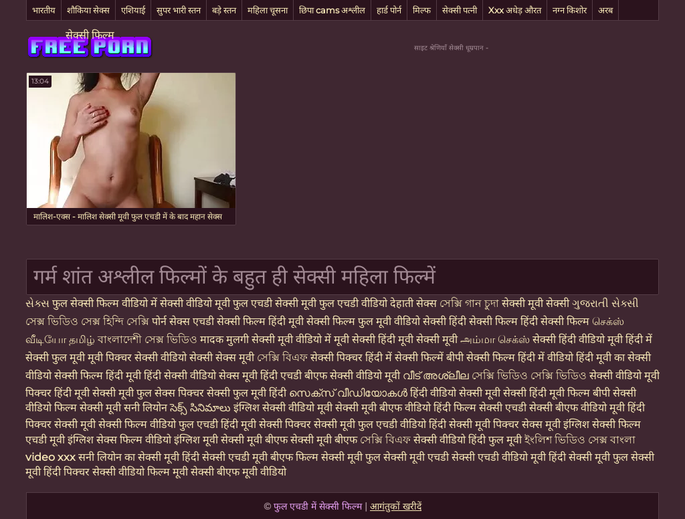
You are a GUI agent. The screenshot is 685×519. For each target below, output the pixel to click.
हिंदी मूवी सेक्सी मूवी (95, 393)
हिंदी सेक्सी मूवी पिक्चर (474, 424)
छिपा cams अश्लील (332, 10)
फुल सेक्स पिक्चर (170, 393)
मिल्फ (422, 10)
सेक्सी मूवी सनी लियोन (123, 407)
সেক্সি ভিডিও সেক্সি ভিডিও (529, 375)
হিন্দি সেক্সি (127, 321)
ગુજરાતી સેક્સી (605, 303)
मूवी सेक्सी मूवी (429, 339)
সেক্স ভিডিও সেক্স (62, 321)
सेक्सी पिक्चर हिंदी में (352, 357)
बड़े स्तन (224, 10)
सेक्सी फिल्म (90, 35)
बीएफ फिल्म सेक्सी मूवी (316, 457)
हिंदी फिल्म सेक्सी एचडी (479, 407)
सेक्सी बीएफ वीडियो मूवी (577, 407)
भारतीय (44, 10)
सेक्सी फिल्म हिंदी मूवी (99, 375)
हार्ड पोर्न (389, 10)
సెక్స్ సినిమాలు (201, 407)
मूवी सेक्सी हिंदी (366, 339)
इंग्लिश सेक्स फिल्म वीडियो (119, 439)
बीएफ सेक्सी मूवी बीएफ (311, 439)
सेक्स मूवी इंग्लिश (555, 424)
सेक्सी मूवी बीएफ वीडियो (383, 407)
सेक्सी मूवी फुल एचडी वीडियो (332, 303)
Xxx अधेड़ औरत (514, 10)
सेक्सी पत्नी (459, 10)
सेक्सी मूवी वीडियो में (291, 339)
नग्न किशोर (570, 10)
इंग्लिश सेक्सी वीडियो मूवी (282, 407)
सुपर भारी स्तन (179, 10)
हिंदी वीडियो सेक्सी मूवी (455, 393)
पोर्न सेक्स (172, 321)
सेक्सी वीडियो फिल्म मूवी (141, 471)
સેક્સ (38, 303)
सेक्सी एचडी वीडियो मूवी (499, 457)
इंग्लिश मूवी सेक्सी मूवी (219, 439)
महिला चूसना (268, 10)
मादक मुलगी (226, 339)
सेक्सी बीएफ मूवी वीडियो (238, 471)
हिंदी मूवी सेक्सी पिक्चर (266, 424)
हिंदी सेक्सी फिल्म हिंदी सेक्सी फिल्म (520, 321)
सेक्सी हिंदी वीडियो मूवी (578, 339)
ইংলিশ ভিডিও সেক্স (567, 439)
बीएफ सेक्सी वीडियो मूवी (353, 375)
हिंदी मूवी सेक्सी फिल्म (313, 321)
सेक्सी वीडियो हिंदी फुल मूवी (467, 439)
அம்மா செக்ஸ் (496, 339)
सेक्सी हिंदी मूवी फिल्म (546, 393)
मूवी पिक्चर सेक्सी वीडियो (138, 357)
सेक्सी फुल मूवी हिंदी (246, 393)
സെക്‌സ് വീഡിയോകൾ (348, 393)
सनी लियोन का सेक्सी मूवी (128, 457)
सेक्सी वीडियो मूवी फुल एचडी (217, 303)
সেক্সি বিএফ (283, 357)
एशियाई (133, 10)
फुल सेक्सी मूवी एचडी (407, 457)
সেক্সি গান (461, 303)
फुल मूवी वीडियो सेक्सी (403, 321)
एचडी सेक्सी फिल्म (230, 321)
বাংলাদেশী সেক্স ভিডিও (149, 339)
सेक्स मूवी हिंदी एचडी (261, 375)
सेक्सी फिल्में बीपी (430, 357)
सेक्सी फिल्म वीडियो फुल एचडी (158, 424)
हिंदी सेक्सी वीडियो (181, 375)
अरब (605, 10)
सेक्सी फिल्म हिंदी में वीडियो (519, 357)
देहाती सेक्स (414, 303)
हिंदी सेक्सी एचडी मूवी (226, 457)
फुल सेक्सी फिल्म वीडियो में (106, 303)
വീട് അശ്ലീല (437, 375)
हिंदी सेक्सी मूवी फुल (588, 457)
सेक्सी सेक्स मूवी (223, 357)
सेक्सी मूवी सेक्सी (537, 303)
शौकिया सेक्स (88, 10)
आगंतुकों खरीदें (395, 506)
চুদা (491, 303)
